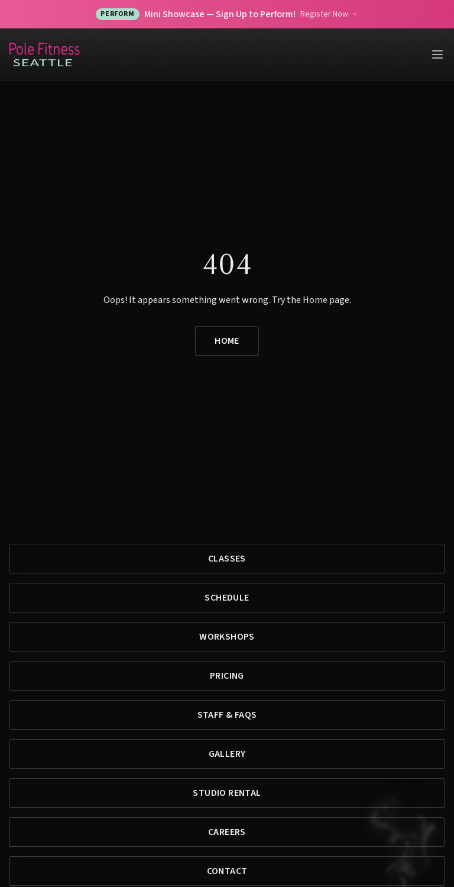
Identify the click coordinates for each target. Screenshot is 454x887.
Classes (227, 558)
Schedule (227, 597)
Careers (227, 831)
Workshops (227, 636)
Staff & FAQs (227, 714)
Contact (227, 871)
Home (227, 340)
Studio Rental (227, 792)
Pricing (227, 675)
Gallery (227, 753)
